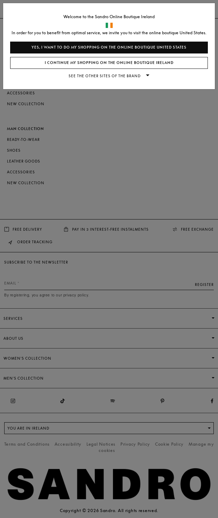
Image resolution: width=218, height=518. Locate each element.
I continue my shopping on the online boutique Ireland (109, 62)
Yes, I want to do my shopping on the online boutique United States (109, 47)
